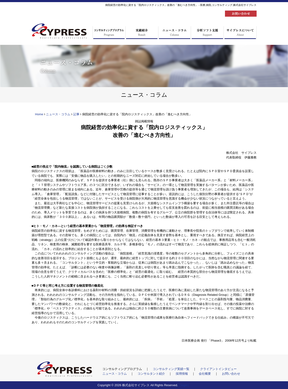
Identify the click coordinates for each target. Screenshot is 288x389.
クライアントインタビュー (218, 369)
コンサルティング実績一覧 (171, 369)
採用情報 (182, 373)
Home (39, 114)
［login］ (184, 385)
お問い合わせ (231, 373)
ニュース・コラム (58, 114)
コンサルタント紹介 (152, 373)
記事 (76, 114)
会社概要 (205, 373)
